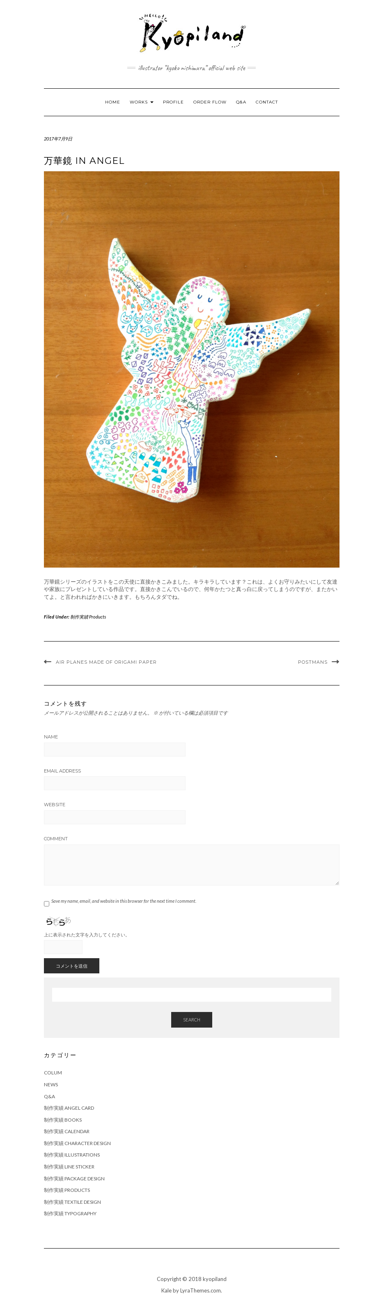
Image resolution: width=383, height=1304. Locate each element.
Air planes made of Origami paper (106, 662)
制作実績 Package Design (74, 1178)
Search (191, 1019)
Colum (53, 1072)
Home (112, 102)
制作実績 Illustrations (72, 1155)
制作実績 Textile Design (72, 1202)
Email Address (62, 771)
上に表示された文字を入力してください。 (87, 934)
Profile (173, 102)
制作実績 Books (63, 1120)
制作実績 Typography (70, 1213)
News (51, 1084)
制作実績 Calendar (66, 1131)
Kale (166, 1290)
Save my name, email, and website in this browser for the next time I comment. (123, 901)
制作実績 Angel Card (69, 1108)
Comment (56, 839)
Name (51, 737)
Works (142, 102)
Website (54, 804)
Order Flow (210, 102)
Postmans (313, 662)
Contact (267, 102)
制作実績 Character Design (77, 1143)
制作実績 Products (88, 616)
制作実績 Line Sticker (69, 1167)
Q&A (241, 102)
